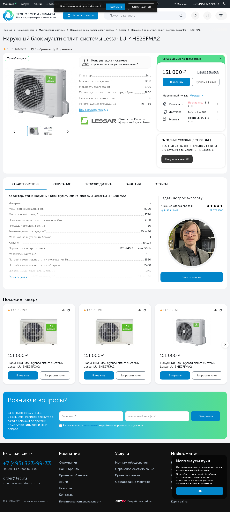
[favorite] (197, 15)
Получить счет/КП (177, 159)
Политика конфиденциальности (80, 501)
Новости (65, 488)
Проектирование (127, 475)
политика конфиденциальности (194, 483)
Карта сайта (179, 501)
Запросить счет (55, 375)
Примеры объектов (73, 475)
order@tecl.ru (15, 478)
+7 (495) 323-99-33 (206, 4)
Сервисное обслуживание (134, 469)
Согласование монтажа (133, 482)
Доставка (52, 4)
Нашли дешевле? (208, 72)
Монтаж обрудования (131, 462)
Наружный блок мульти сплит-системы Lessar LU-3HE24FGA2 (35, 364)
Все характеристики (93, 109)
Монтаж (8, 4)
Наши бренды (69, 469)
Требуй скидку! (16, 58)
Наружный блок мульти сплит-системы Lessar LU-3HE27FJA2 (111, 364)
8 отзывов (216, 210)
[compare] (207, 15)
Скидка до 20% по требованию (182, 58)
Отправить (205, 416)
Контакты (66, 494)
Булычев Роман (170, 210)
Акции (38, 4)
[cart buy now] (221, 15)
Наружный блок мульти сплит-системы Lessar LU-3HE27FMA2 (187, 364)
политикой (91, 425)
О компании (68, 462)
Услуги (25, 4)
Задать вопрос (192, 277)
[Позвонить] (223, 4)
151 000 (18, 355)
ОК (200, 491)
